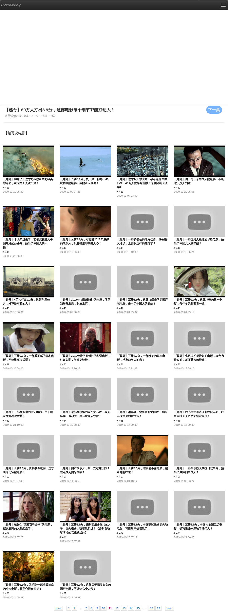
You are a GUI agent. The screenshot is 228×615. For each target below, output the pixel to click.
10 (103, 608)
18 (151, 608)
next (169, 608)
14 (131, 608)
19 (158, 608)
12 (117, 608)
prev (58, 608)
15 (138, 608)
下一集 (214, 110)
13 (124, 608)
